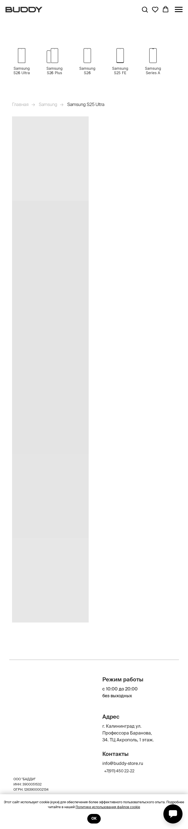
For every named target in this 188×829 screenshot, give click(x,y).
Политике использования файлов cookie (108, 807)
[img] (153, 61)
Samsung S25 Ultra (85, 104)
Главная (20, 104)
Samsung (48, 104)
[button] (144, 9)
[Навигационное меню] (179, 9)
